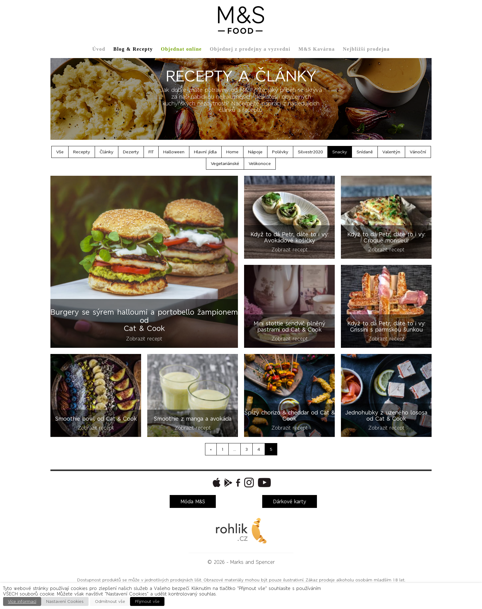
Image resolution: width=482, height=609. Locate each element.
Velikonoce (260, 163)
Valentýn (391, 152)
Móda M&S (192, 501)
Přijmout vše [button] (147, 601)
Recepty (81, 152)
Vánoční (418, 152)
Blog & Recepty (133, 49)
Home (232, 152)
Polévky (280, 152)
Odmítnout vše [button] (110, 601)
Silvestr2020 (310, 152)
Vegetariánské (225, 163)
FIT (151, 152)
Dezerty (131, 152)
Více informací (22, 601)
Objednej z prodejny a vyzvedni (250, 49)
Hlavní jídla (205, 152)
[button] (216, 482)
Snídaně (365, 152)
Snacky (339, 152)
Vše (60, 152)
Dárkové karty (289, 501)
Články (106, 152)
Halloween (173, 152)
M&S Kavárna (316, 49)
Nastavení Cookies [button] (65, 601)
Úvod (98, 49)
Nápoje (255, 152)
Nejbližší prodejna (366, 49)
